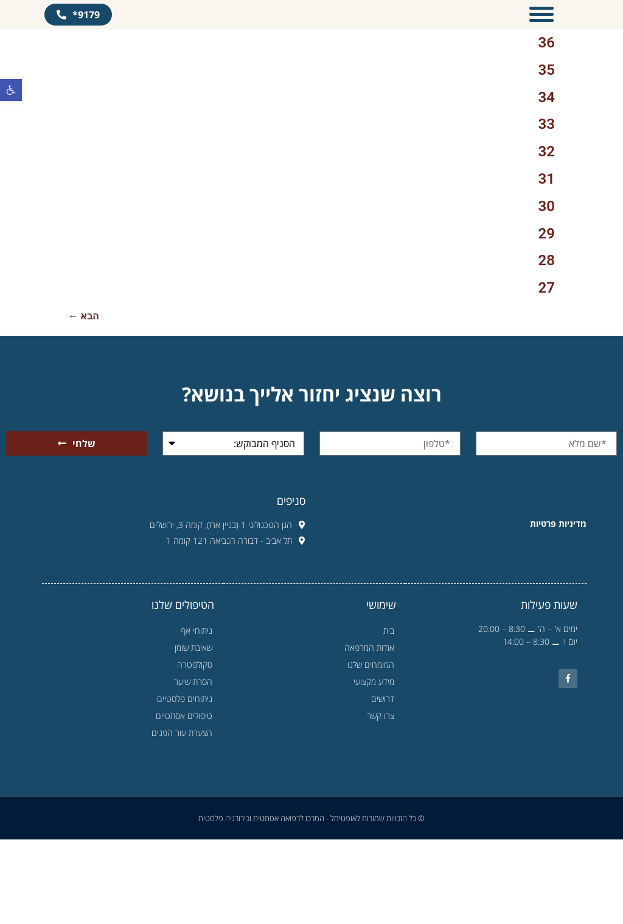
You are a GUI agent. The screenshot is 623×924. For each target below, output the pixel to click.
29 (546, 317)
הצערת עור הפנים (178, 817)
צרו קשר (380, 800)
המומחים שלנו (370, 749)
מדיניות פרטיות (558, 607)
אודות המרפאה (369, 732)
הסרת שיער (190, 766)
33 (546, 208)
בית (388, 715)
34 (546, 181)
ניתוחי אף (196, 715)
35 (546, 153)
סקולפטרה (194, 749)
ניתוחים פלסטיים (181, 783)
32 (546, 236)
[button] (11, 90)
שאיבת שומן (193, 732)
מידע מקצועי (373, 766)
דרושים (382, 783)
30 (546, 290)
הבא (83, 400)
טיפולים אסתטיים (181, 800)
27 (546, 372)
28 (546, 344)
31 (546, 263)
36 (546, 127)
